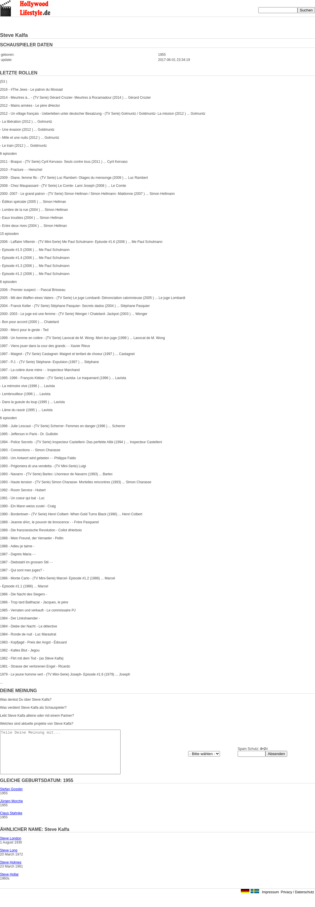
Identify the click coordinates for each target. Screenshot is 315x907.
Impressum (270, 901)
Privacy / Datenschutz (297, 901)
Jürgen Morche (11, 810)
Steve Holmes (10, 871)
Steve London (10, 847)
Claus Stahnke (11, 822)
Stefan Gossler (11, 798)
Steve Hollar (9, 883)
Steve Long (8, 859)
